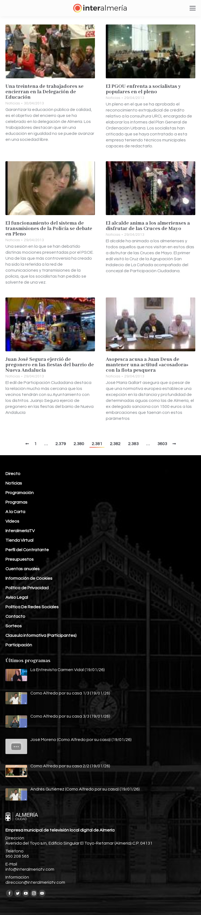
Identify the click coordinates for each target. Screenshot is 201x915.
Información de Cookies (28, 578)
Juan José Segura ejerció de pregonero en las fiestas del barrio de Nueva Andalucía (49, 365)
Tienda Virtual (19, 540)
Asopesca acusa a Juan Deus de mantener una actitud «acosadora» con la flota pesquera (147, 365)
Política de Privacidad (27, 588)
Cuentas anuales (22, 569)
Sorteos (13, 626)
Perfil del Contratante (27, 550)
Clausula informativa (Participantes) (40, 635)
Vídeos (12, 521)
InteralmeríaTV (20, 531)
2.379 (60, 444)
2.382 (115, 444)
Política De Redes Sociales (32, 607)
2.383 (133, 444)
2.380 (79, 444)
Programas (16, 502)
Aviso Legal (16, 597)
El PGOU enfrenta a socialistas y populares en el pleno (143, 89)
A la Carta (15, 512)
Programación (19, 493)
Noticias (12, 103)
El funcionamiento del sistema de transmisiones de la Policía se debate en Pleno (48, 229)
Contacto (15, 616)
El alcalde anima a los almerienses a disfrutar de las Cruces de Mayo (148, 226)
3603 (162, 444)
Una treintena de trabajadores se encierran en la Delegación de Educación (44, 92)
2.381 (97, 444)
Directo (12, 474)
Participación (18, 645)
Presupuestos (19, 559)
